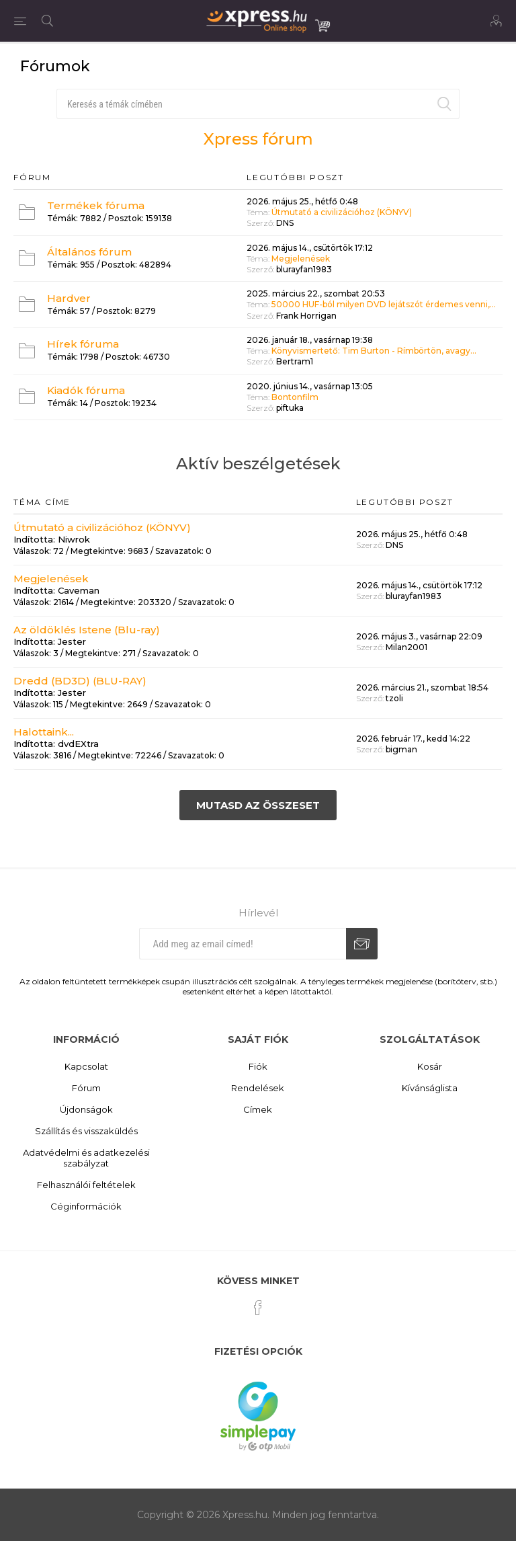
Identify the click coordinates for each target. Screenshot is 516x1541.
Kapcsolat (86, 1066)
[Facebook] (258, 1307)
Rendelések (257, 1087)
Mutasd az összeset (258, 805)
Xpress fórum (258, 139)
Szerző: (260, 224)
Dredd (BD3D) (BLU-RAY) (79, 680)
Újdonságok (86, 1109)
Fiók (258, 1066)
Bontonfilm (294, 397)
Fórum (86, 1087)
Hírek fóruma (83, 344)
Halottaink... (43, 731)
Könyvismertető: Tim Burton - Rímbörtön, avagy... (373, 351)
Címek (257, 1109)
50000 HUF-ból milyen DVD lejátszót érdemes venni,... (383, 305)
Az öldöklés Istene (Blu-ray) (86, 629)
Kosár (429, 1066)
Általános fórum (89, 251)
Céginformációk (86, 1206)
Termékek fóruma (95, 205)
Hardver (69, 298)
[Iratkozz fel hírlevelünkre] (242, 943)
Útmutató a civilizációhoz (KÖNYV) (341, 212)
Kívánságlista (430, 1087)
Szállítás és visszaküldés (86, 1130)
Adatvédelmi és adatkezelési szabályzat (86, 1158)
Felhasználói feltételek (86, 1184)
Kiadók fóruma (86, 390)
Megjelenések (300, 258)
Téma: (258, 212)
